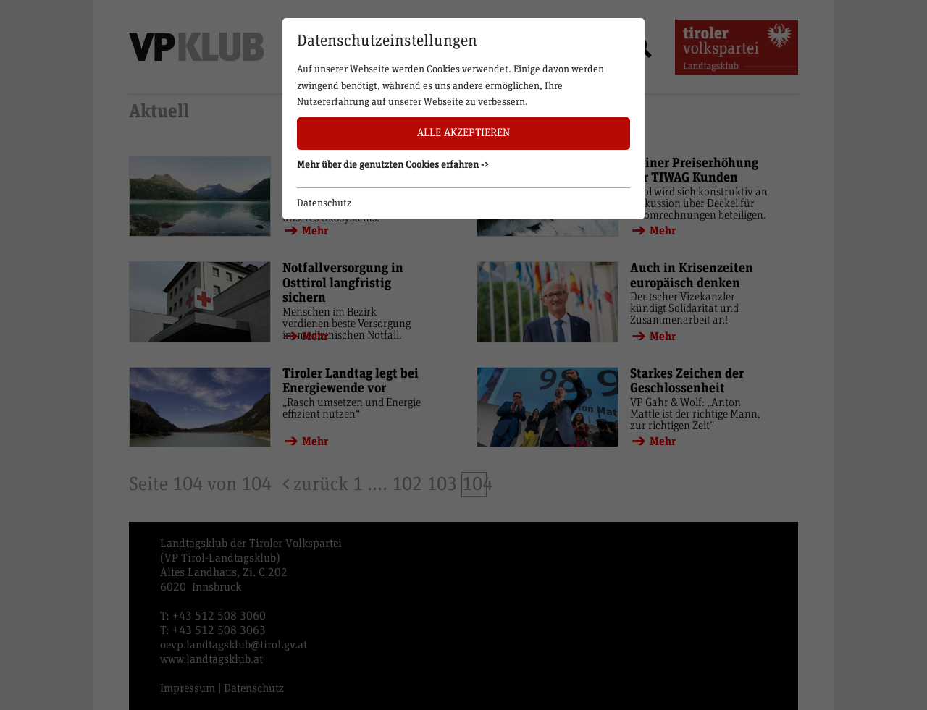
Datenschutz (324, 203)
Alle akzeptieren (463, 132)
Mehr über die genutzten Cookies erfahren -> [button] (393, 165)
